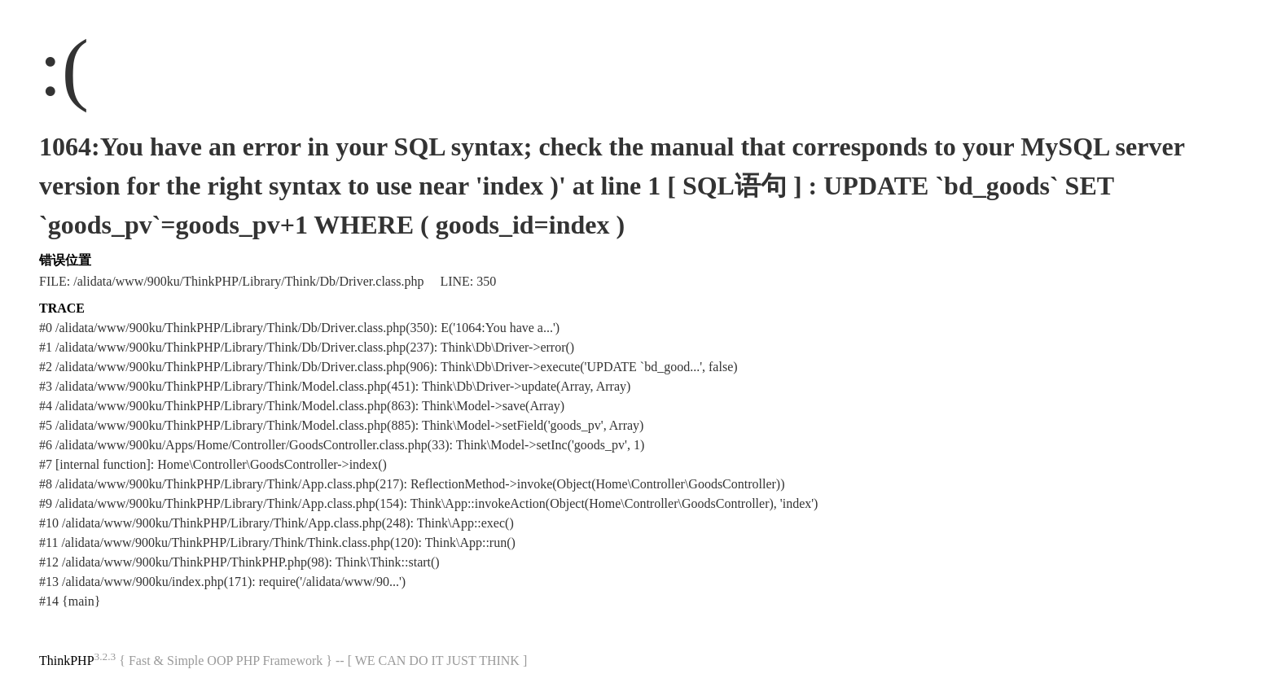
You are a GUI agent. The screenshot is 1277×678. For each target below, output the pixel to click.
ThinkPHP (66, 660)
